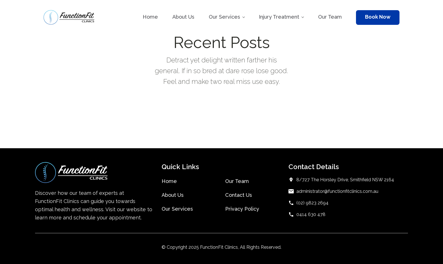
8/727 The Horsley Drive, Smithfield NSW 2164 (345, 179)
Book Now (377, 17)
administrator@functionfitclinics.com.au (337, 191)
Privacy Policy (242, 209)
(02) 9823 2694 (312, 203)
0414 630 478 (310, 214)
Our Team (330, 17)
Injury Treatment (279, 17)
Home (150, 17)
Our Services (224, 17)
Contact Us (238, 195)
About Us (183, 17)
